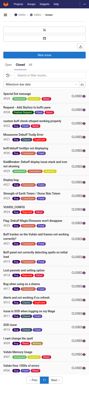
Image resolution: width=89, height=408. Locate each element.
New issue (44, 55)
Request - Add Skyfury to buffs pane (27, 107)
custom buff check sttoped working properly (32, 121)
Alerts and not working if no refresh (26, 297)
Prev (33, 380)
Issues (49, 14)
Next (55, 380)
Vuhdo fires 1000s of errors (21, 365)
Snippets (44, 4)
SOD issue (10, 325)
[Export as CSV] (80, 46)
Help (56, 4)
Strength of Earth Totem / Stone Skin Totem (31, 193)
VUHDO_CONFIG (14, 207)
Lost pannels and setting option (23, 270)
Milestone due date (42, 84)
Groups (31, 4)
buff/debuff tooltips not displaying (25, 148)
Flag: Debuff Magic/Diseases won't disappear (32, 220)
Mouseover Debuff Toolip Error (23, 134)
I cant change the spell (18, 338)
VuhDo (19, 14)
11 (44, 380)
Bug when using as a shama (21, 284)
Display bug (11, 180)
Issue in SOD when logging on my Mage (29, 311)
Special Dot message (17, 94)
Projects (18, 4)
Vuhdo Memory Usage (17, 352)
